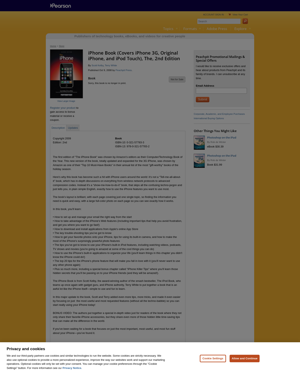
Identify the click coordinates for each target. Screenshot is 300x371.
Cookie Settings (212, 363)
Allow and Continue (245, 363)
